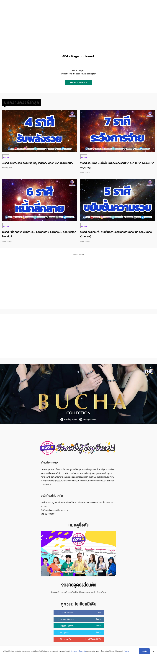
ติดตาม (98, 616)
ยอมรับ (144, 651)
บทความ (5, 156)
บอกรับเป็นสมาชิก (94, 636)
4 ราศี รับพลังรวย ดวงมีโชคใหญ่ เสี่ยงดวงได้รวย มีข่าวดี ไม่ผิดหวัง (37, 161)
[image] (78, 552)
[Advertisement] (78, 24)
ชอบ (99, 610)
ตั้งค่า (126, 651)
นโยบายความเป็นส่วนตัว (77, 651)
